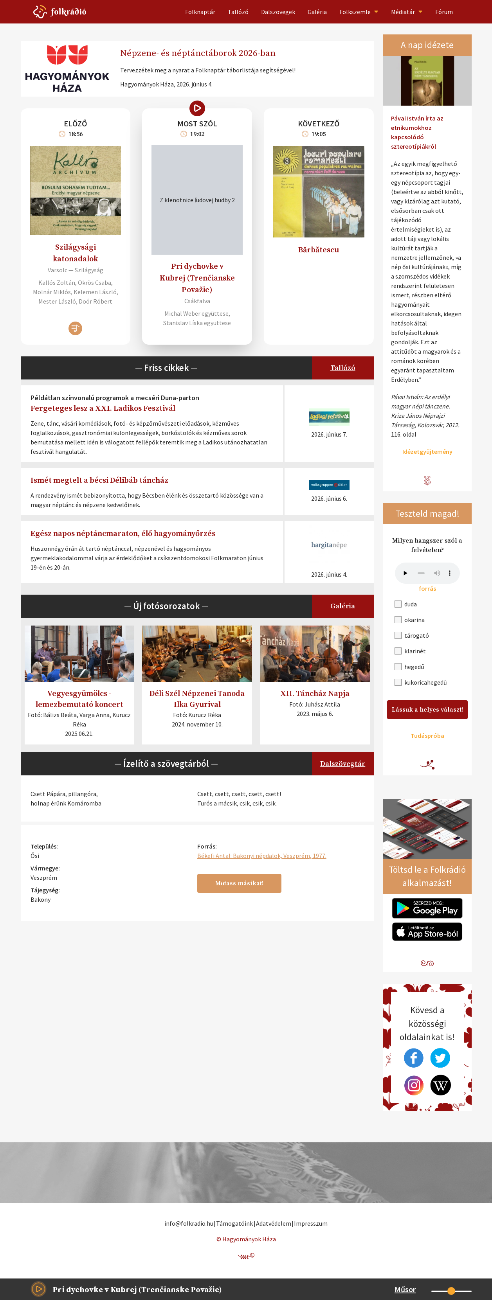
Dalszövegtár (342, 763)
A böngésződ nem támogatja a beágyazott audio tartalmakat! (427, 573)
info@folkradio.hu (188, 1223)
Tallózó (238, 12)
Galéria (317, 12)
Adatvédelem (273, 1223)
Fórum (444, 12)
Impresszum (311, 1223)
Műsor (405, 1289)
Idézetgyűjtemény (427, 451)
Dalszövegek (278, 12)
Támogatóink (234, 1223)
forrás (427, 588)
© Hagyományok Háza (246, 1239)
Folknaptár (200, 12)
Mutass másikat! (239, 883)
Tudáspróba (427, 735)
